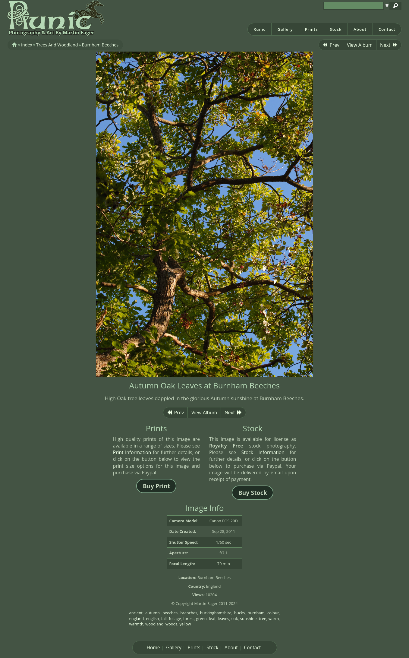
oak (234, 618)
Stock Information (263, 452)
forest (188, 618)
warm (274, 618)
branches (188, 612)
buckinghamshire (215, 612)
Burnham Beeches (100, 45)
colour (273, 612)
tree (262, 618)
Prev (330, 45)
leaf (212, 618)
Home (153, 647)
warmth (136, 624)
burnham (255, 612)
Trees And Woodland (57, 45)
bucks (239, 612)
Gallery (285, 29)
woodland (154, 624)
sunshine (248, 618)
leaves (223, 618)
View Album (360, 45)
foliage (175, 618)
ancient (136, 612)
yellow (185, 624)
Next (389, 45)
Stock (335, 29)
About (360, 29)
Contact (387, 29)
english (152, 618)
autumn (152, 612)
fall (164, 618)
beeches (170, 612)
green (201, 618)
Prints (311, 29)
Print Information (132, 452)
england (136, 618)
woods (171, 624)
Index (26, 45)
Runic (259, 29)
